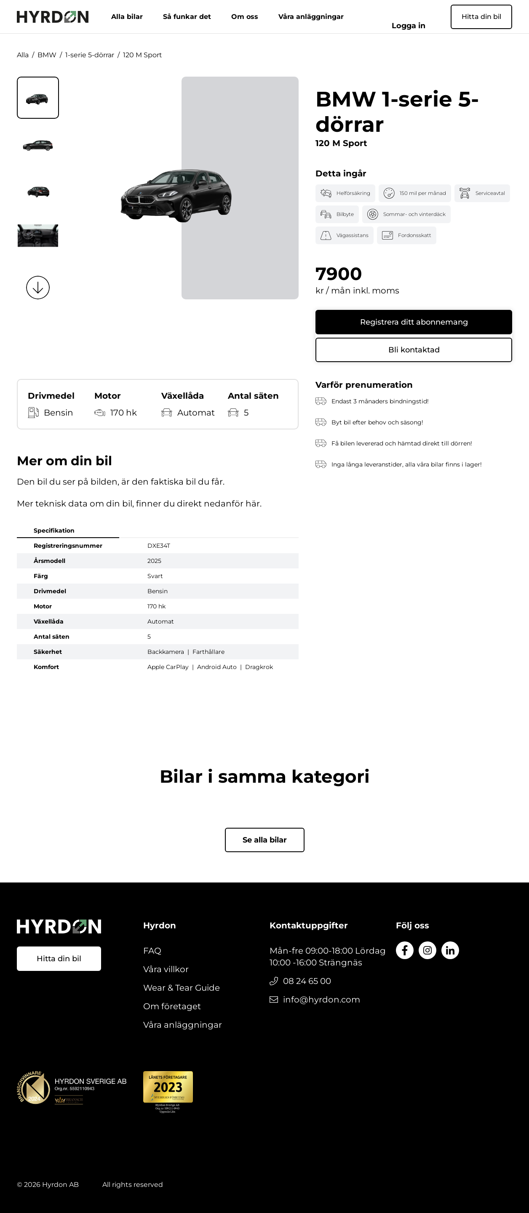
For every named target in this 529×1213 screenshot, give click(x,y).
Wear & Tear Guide (181, 988)
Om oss (258, 17)
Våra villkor (166, 969)
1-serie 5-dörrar (89, 55)
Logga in (421, 17)
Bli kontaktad (414, 350)
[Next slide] (38, 287)
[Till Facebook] (405, 950)
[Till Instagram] (427, 950)
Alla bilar (140, 17)
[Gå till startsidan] (52, 17)
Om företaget (172, 1006)
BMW (46, 55)
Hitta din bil (481, 17)
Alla (23, 55)
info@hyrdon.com (321, 999)
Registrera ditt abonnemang (414, 322)
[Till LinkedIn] (450, 950)
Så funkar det (200, 17)
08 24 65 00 (307, 981)
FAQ (152, 951)
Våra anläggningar (324, 17)
